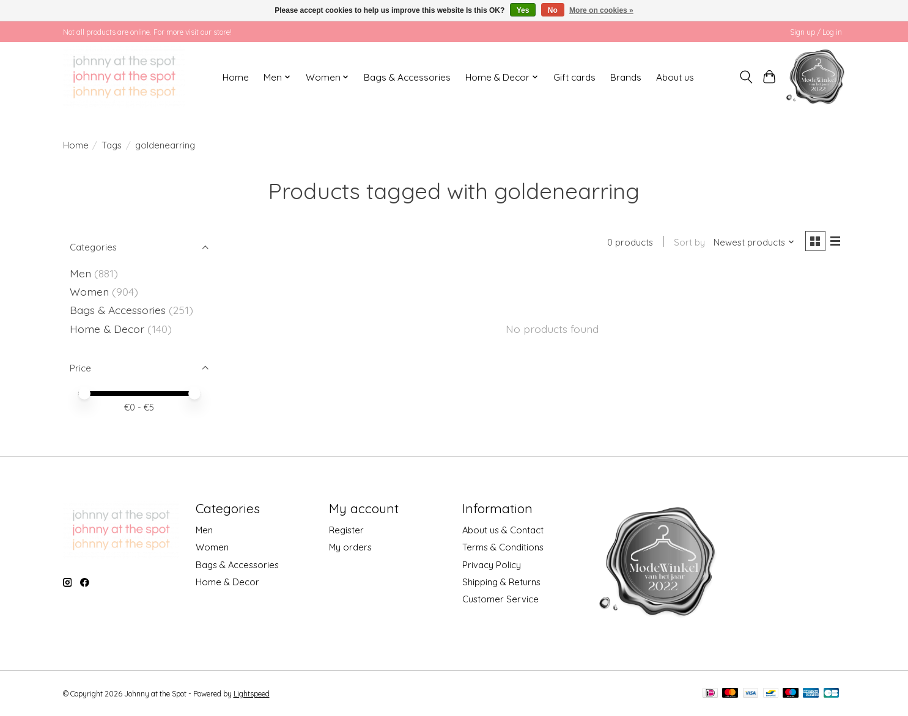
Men (80, 273)
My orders (350, 547)
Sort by (687, 243)
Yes (523, 10)
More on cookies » (601, 10)
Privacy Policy (491, 565)
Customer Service (500, 599)
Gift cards (574, 77)
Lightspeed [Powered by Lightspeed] (252, 693)
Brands (625, 77)
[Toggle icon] (746, 77)
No (553, 10)
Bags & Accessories (407, 77)
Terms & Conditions (503, 547)
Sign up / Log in (816, 32)
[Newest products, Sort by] (752, 243)
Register (346, 530)
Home (236, 77)
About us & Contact (503, 530)
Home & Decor (107, 328)
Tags (112, 145)
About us (675, 77)
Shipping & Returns (501, 582)
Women (89, 291)
